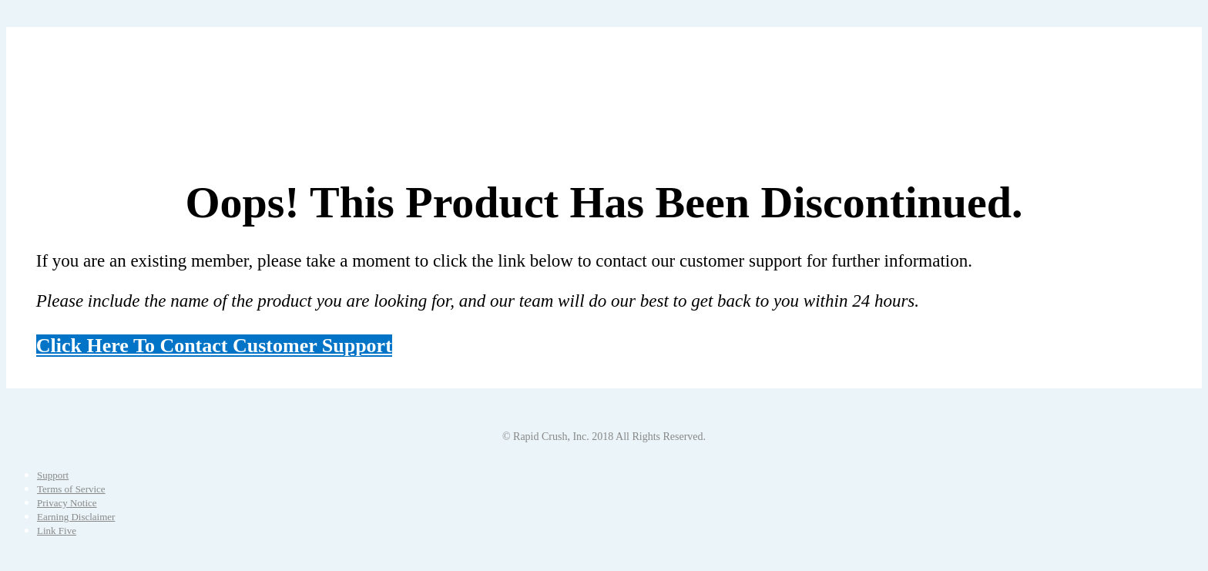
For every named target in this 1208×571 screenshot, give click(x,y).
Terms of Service (71, 489)
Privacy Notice (67, 503)
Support (53, 475)
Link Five (56, 530)
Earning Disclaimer (76, 516)
